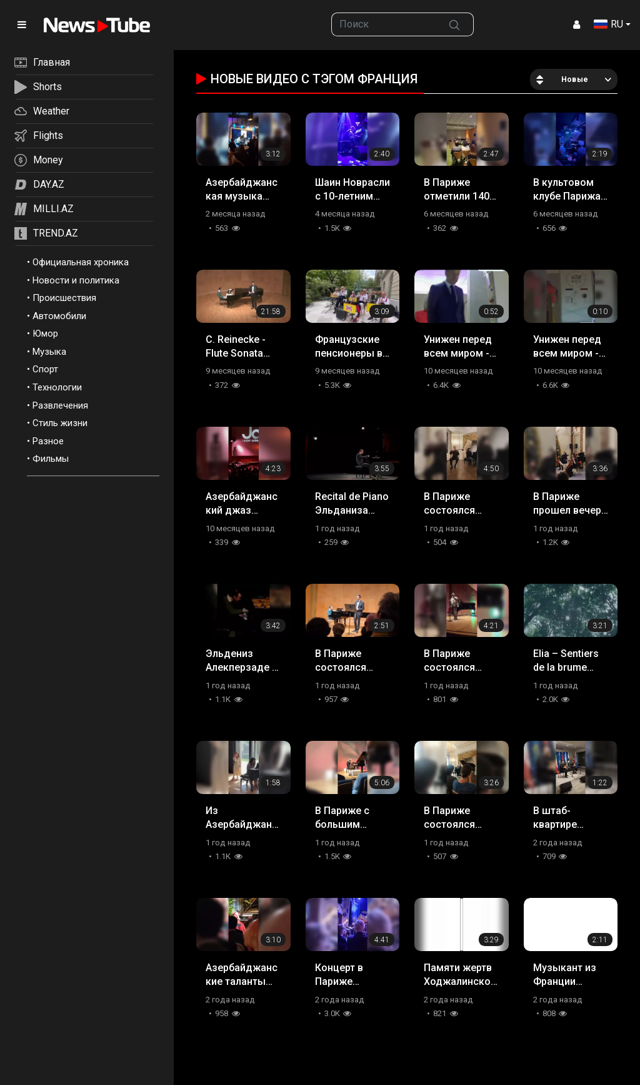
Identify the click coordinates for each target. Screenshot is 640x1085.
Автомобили (59, 316)
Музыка (49, 351)
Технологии (57, 387)
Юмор (45, 333)
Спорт (45, 369)
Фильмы (50, 458)
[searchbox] (383, 24)
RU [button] (608, 24)
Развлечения (60, 405)
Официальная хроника (80, 262)
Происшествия (64, 297)
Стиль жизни (60, 423)
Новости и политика (75, 280)
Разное (48, 441)
